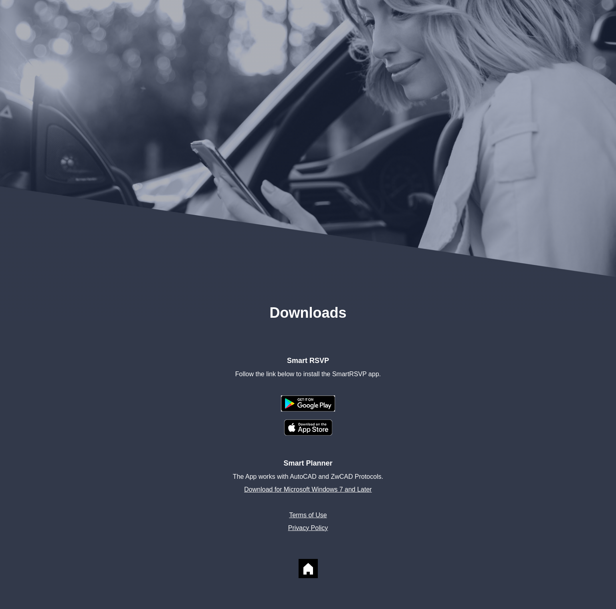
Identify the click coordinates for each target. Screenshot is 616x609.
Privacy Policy (308, 527)
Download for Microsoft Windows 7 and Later (308, 489)
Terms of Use (308, 515)
